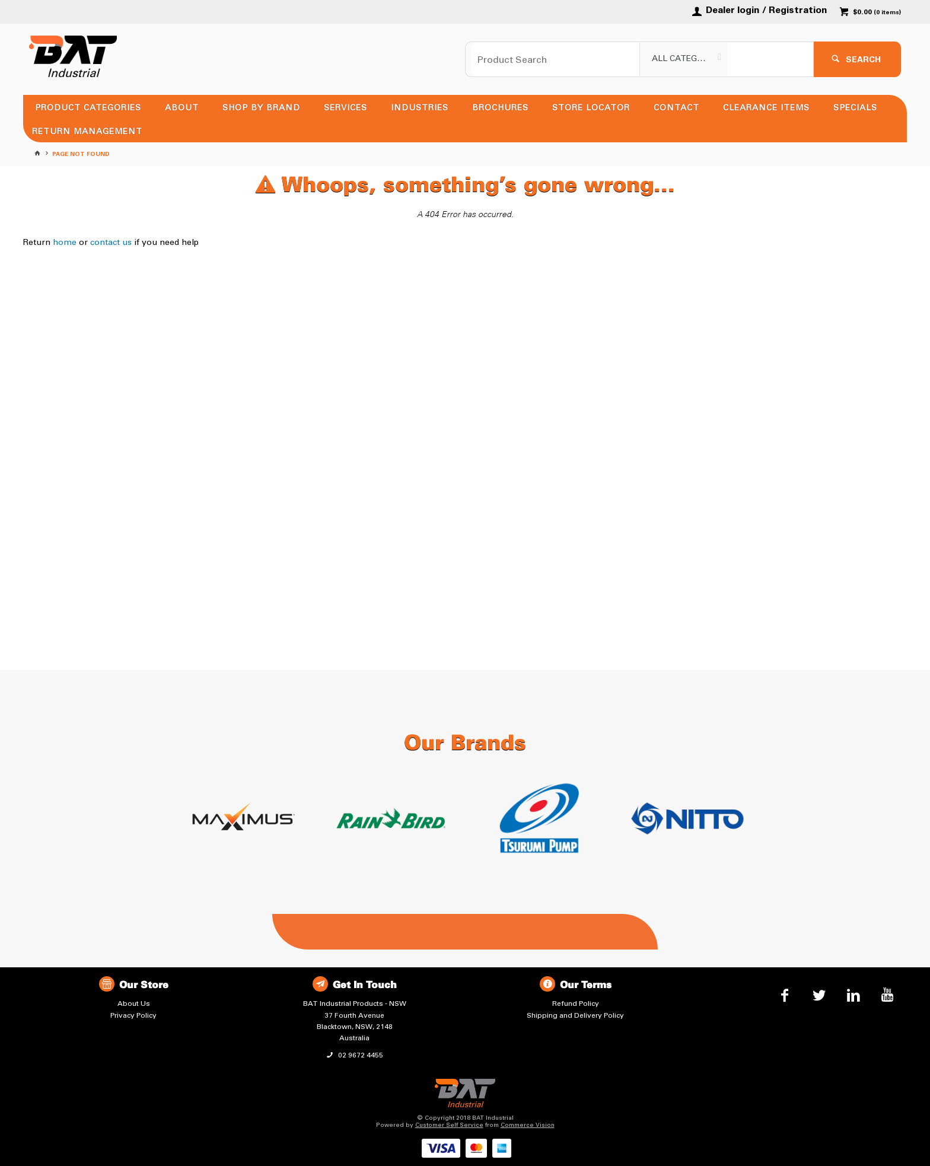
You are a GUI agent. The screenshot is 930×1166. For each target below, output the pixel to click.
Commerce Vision (528, 1125)
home (65, 242)
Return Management (87, 131)
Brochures (500, 108)
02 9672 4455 (359, 1055)
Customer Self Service (449, 1125)
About (182, 108)
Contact (676, 108)
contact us (111, 242)
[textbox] (555, 59)
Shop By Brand (261, 108)
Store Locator (591, 108)
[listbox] (683, 59)
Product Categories (88, 108)
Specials (855, 108)
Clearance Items (766, 108)
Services (345, 108)
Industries (419, 108)
